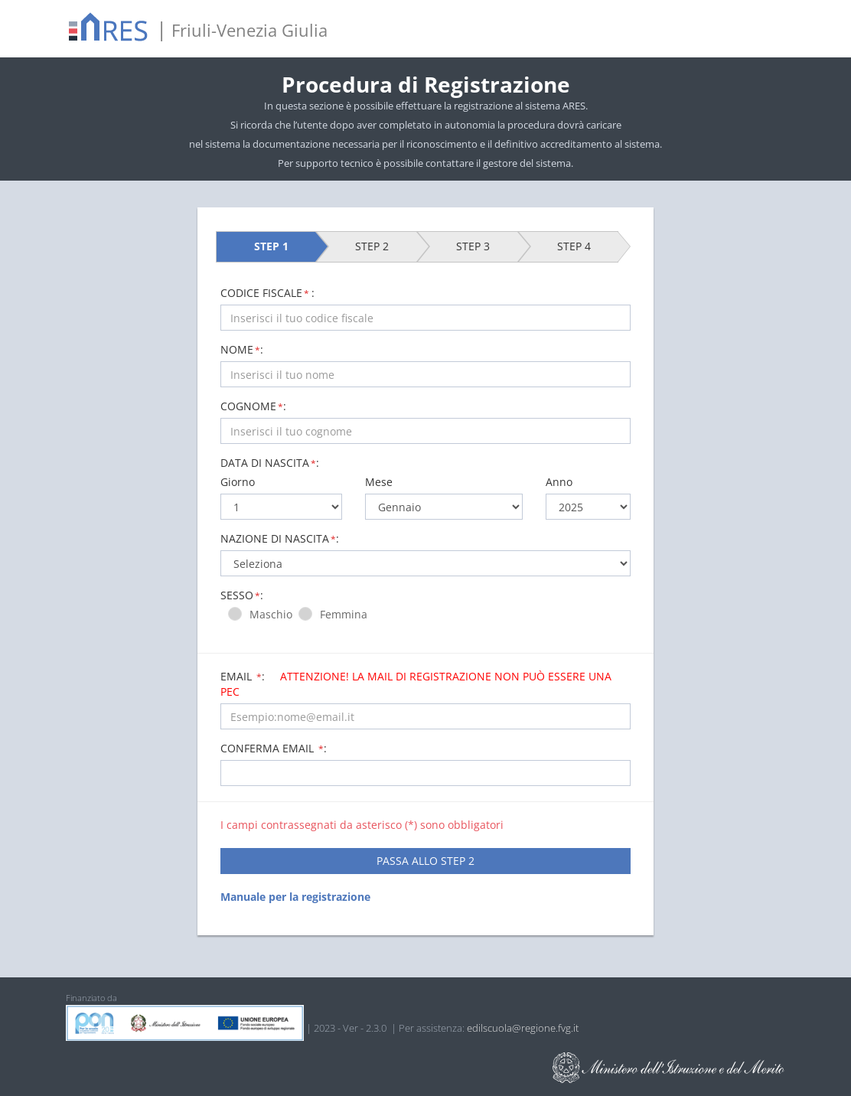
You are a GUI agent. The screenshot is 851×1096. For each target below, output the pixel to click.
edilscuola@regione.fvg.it (523, 1028)
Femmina (346, 614)
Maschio (273, 614)
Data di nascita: (269, 462)
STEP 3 (473, 246)
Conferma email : (273, 748)
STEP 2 (372, 246)
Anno (559, 482)
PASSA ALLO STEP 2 (425, 860)
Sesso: (241, 595)
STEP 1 (271, 246)
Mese (379, 482)
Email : (415, 684)
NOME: (241, 349)
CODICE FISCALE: (267, 292)
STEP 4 (574, 246)
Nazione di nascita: (279, 538)
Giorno (237, 482)
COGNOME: (253, 406)
